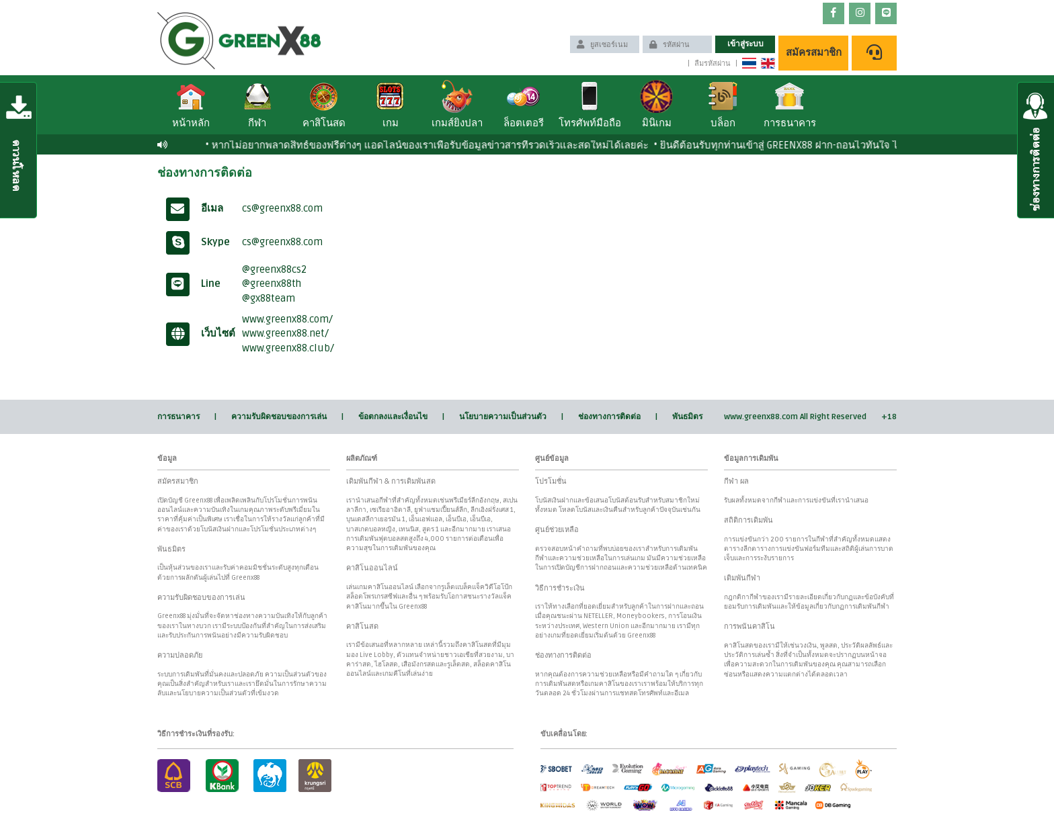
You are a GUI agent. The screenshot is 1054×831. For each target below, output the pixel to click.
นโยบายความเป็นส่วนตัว (502, 417)
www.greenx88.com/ (287, 319)
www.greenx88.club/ (288, 348)
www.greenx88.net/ (285, 333)
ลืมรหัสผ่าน (712, 63)
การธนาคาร (178, 417)
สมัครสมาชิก (814, 52)
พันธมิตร (687, 417)
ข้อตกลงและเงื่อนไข (393, 417)
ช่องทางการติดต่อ (609, 417)
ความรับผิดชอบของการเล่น (279, 417)
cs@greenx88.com (282, 208)
